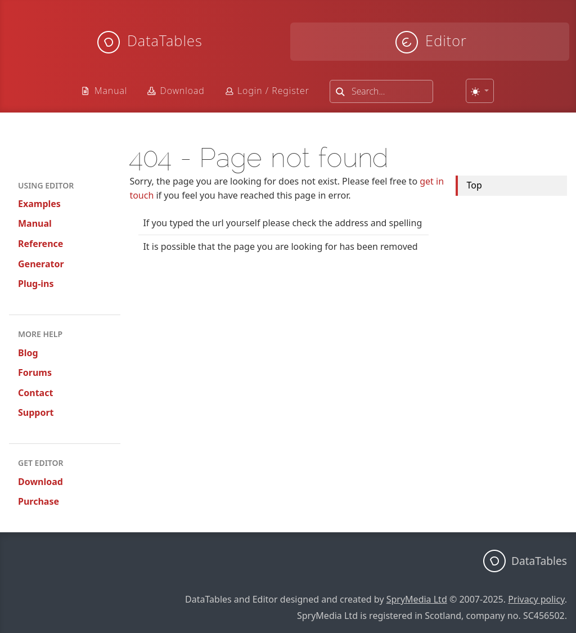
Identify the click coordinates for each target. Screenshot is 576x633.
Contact (35, 393)
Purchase (38, 501)
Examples (39, 203)
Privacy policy (536, 599)
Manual (110, 90)
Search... (368, 91)
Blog (28, 353)
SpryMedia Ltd (416, 599)
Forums (35, 372)
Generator (41, 264)
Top (474, 185)
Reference (40, 243)
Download (182, 90)
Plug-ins (36, 283)
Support (36, 412)
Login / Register (273, 90)
